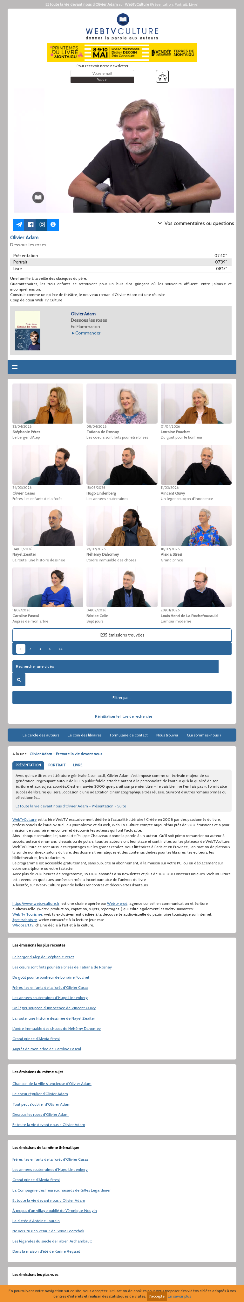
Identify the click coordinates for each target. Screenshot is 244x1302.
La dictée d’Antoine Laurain (36, 1220)
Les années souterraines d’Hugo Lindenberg (50, 997)
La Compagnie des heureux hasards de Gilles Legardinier (61, 1190)
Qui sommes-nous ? (204, 735)
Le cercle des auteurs (41, 735)
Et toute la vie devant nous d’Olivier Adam (48, 1124)
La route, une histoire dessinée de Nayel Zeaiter (53, 1018)
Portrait (181, 4)
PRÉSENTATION (28, 765)
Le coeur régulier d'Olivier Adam (40, 1093)
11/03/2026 (170, 487)
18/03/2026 (95, 487)
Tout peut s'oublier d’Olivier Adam (41, 1104)
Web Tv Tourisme (27, 914)
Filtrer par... (122, 697)
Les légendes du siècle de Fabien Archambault (52, 1241)
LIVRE (77, 765)
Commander (87, 333)
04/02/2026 (96, 610)
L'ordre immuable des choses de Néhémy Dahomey (56, 1028)
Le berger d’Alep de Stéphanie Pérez (43, 956)
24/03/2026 (21, 487)
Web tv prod (117, 903)
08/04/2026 (96, 426)
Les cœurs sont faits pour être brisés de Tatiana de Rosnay (62, 967)
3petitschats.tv (24, 919)
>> (61, 648)
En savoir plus (179, 1296)
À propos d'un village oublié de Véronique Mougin (54, 1210)
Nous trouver (167, 735)
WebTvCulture (137, 4)
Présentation (162, 4)
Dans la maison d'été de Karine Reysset (46, 1251)
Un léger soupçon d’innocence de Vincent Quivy (54, 1007)
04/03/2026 (22, 549)
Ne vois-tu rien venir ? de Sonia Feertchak (48, 1230)
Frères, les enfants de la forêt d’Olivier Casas (50, 987)
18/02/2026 (170, 549)
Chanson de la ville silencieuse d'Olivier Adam (52, 1083)
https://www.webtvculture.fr (35, 903)
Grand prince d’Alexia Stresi (36, 1038)
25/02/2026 (95, 549)
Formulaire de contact (129, 735)
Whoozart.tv (22, 925)
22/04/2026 (21, 426)
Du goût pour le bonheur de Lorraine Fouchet (50, 977)
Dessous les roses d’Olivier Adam (40, 1114)
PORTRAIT (57, 765)
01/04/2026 (170, 426)
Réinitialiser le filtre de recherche (123, 716)
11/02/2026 (21, 610)
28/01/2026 (170, 610)
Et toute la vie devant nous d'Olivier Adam (81, 4)
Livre (193, 4)
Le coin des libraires (84, 735)
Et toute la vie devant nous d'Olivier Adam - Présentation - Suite (71, 806)
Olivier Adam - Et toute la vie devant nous (66, 753)
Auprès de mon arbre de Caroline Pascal (46, 1048)
